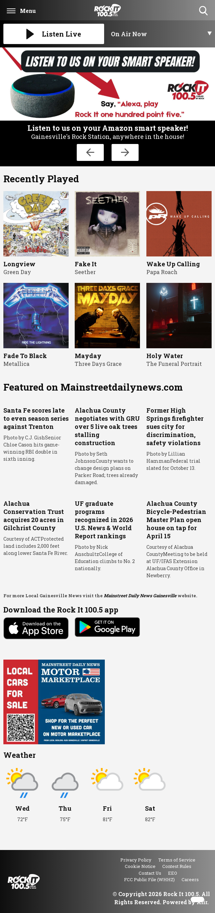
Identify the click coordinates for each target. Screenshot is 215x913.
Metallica (16, 363)
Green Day (17, 271)
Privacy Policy (135, 860)
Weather (19, 755)
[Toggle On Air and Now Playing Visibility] (161, 34)
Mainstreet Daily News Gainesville (140, 596)
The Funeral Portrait (174, 363)
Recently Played (41, 178)
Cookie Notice (140, 866)
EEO (172, 873)
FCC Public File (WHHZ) (149, 879)
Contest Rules (176, 866)
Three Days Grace (98, 363)
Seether (85, 271)
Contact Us (150, 873)
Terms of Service (176, 860)
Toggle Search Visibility (204, 11)
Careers (190, 879)
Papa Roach (161, 271)
